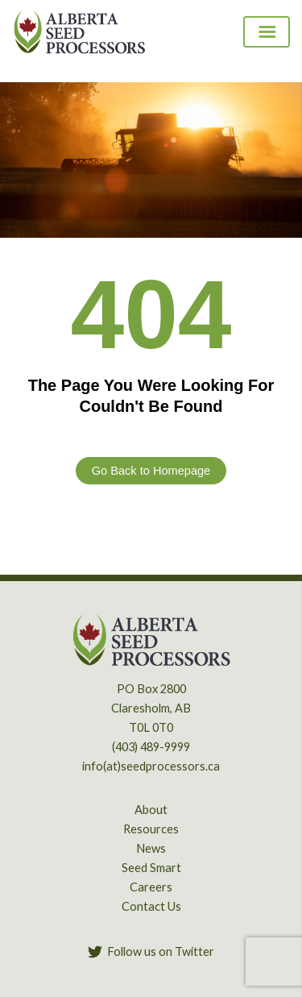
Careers (151, 887)
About (151, 809)
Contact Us (151, 906)
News (151, 848)
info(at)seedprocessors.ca (151, 766)
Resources (151, 829)
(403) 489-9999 (151, 747)
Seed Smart (151, 867)
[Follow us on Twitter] (151, 952)
